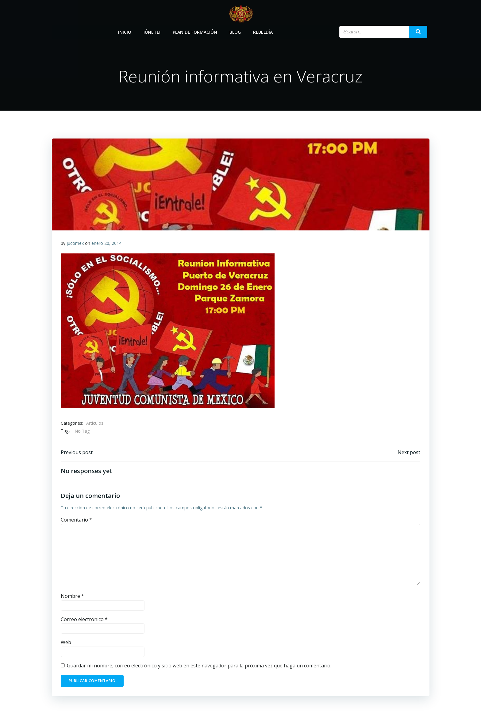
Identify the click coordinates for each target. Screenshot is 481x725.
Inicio (125, 31)
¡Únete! (152, 31)
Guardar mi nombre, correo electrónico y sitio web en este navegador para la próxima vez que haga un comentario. (199, 666)
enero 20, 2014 (106, 244)
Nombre (72, 597)
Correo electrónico (84, 620)
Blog (235, 31)
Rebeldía (263, 31)
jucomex (75, 244)
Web (66, 643)
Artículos (94, 424)
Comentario (76, 520)
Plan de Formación (195, 31)
